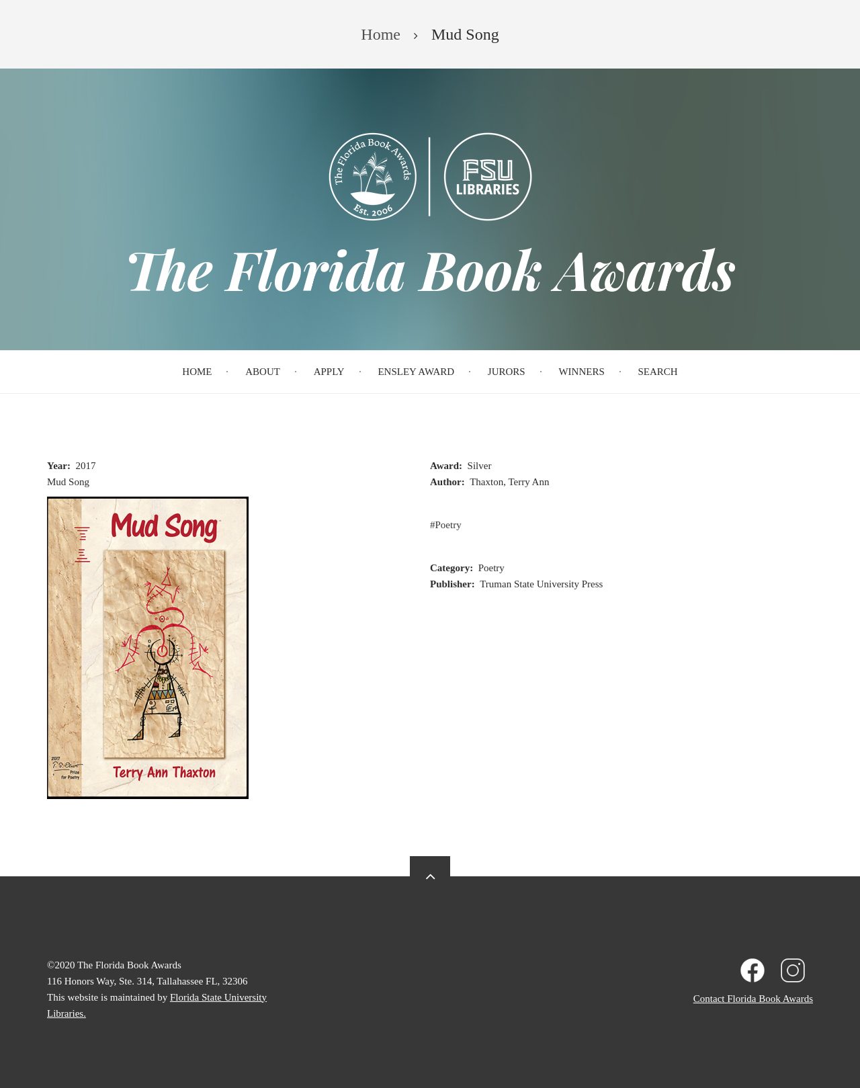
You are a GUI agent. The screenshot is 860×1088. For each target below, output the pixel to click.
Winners (581, 371)
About (262, 371)
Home (197, 371)
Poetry (448, 524)
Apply (329, 371)
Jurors (506, 371)
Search (658, 371)
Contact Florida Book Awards (753, 998)
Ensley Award (416, 371)
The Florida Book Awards (430, 269)
